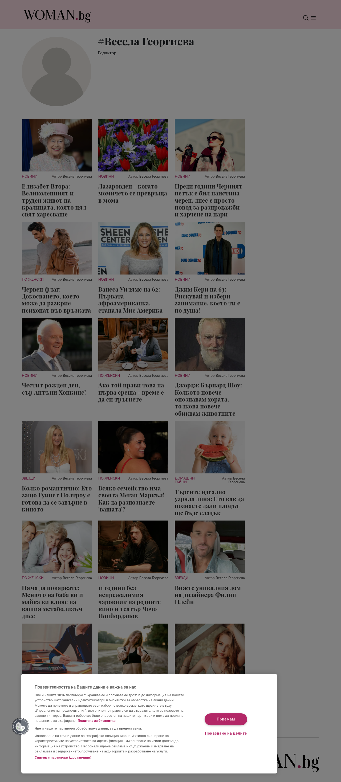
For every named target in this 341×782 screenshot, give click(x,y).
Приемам (226, 719)
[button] (20, 726)
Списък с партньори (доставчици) (63, 757)
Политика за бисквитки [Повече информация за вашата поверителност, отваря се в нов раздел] (97, 721)
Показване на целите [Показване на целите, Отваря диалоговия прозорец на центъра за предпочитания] (226, 733)
